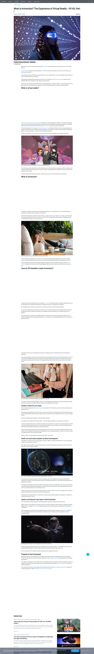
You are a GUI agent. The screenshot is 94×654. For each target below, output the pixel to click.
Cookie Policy (39, 651)
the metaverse (47, 125)
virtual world (47, 303)
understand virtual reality (58, 79)
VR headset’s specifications (61, 567)
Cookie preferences (84, 650)
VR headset (45, 66)
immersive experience (36, 122)
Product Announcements (21, 62)
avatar (65, 510)
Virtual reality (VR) (25, 122)
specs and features (61, 563)
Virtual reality (24, 70)
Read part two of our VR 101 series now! (43, 568)
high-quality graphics (38, 408)
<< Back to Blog (17, 5)
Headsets (32, 62)
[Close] (88, 1)
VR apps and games (53, 558)
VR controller (35, 506)
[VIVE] (3, 1)
